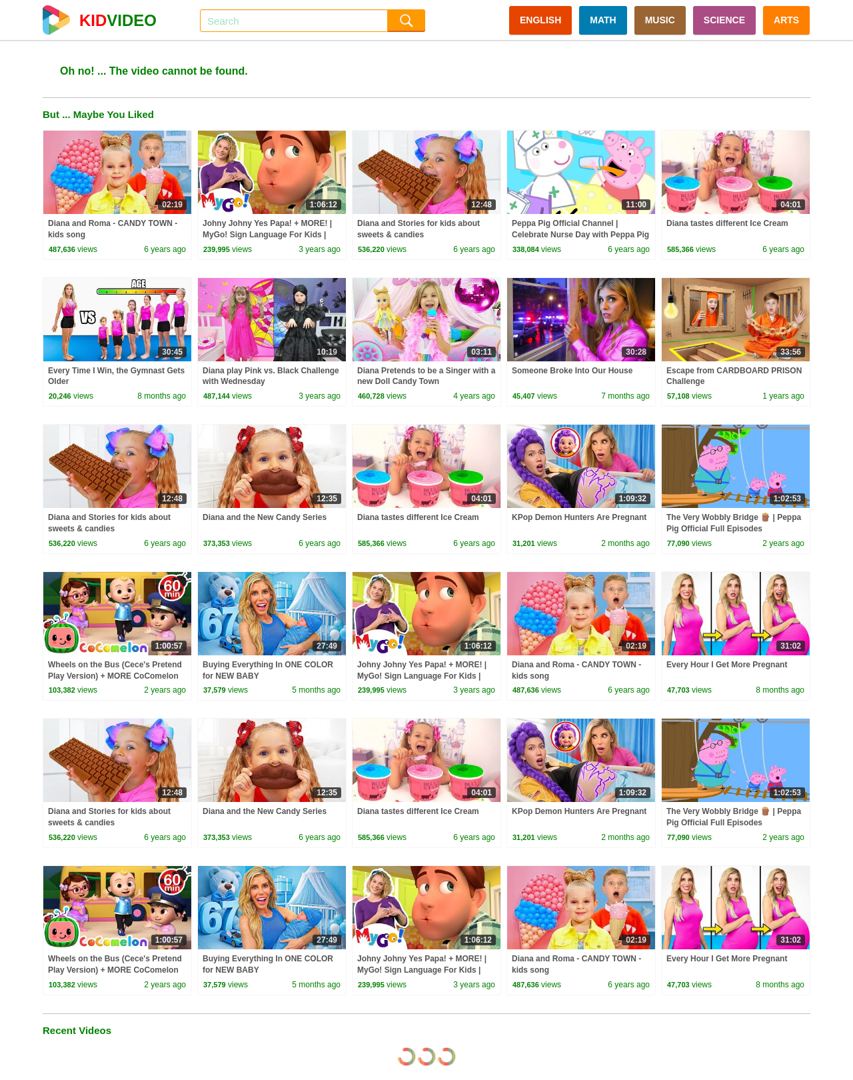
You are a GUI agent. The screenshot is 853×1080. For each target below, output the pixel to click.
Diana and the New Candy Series (265, 517)
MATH (603, 20)
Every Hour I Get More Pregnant (726, 664)
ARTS (786, 20)
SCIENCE (724, 20)
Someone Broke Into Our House (572, 370)
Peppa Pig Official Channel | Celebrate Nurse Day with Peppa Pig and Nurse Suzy (580, 235)
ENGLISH (540, 20)
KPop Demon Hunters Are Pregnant (579, 517)
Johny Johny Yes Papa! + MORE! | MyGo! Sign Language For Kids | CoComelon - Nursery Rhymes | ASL (272, 235)
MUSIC (660, 20)
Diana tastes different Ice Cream (727, 223)
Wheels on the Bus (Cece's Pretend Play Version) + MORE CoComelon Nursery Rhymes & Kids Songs (115, 676)
